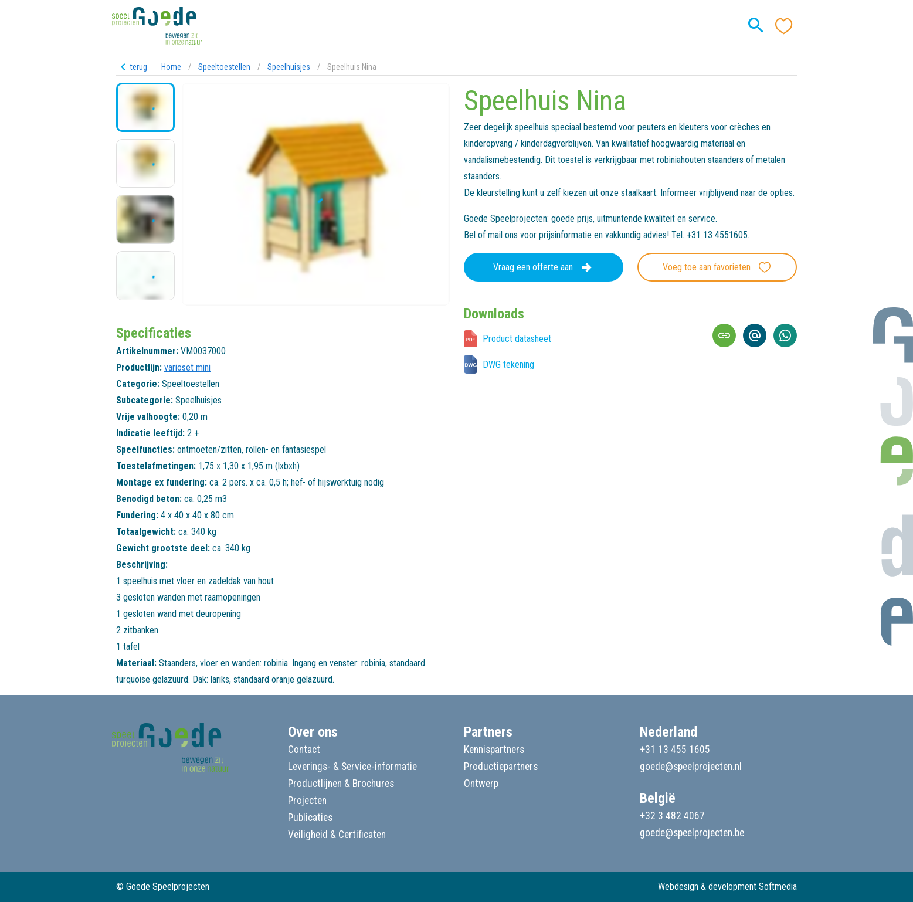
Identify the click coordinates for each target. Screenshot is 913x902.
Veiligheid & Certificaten (337, 834)
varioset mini (187, 367)
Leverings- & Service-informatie (352, 766)
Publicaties (310, 817)
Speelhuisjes (288, 67)
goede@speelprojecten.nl (691, 766)
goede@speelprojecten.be (692, 833)
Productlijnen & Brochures (341, 783)
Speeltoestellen (224, 67)
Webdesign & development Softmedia (727, 886)
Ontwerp (481, 783)
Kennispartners (494, 749)
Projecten (307, 800)
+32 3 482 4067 (672, 816)
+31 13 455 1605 (675, 749)
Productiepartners (501, 766)
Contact (304, 749)
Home (171, 67)
